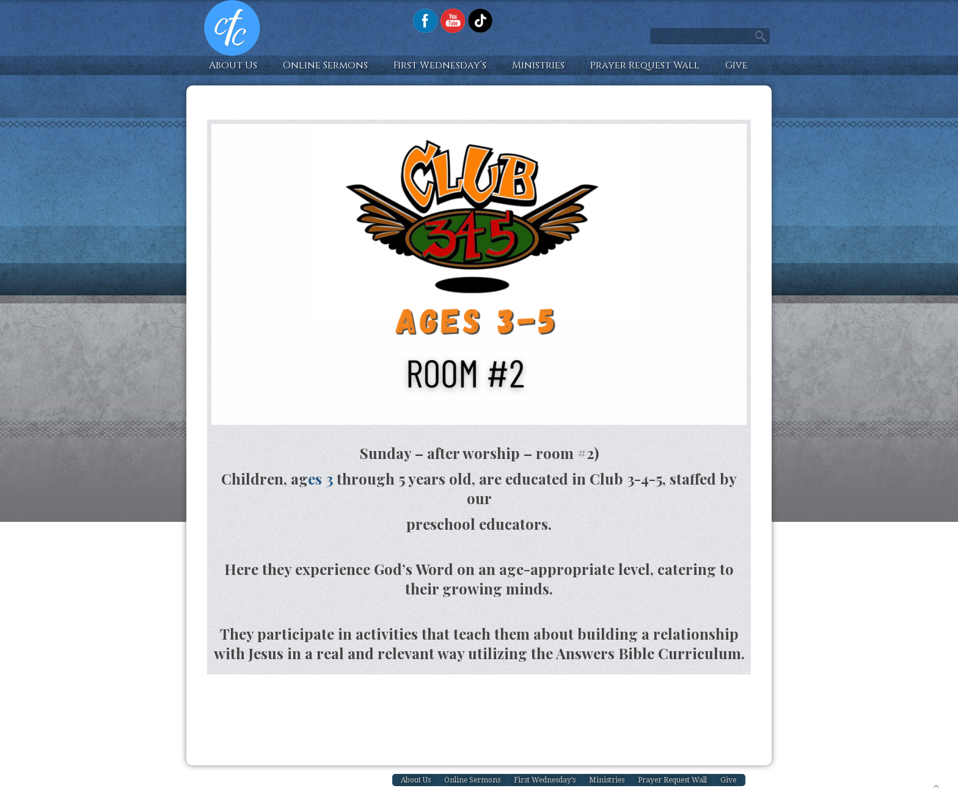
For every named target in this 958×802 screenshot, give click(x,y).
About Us (233, 65)
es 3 (320, 478)
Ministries (538, 65)
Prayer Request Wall (645, 65)
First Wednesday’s (439, 65)
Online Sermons (325, 65)
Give (736, 65)
